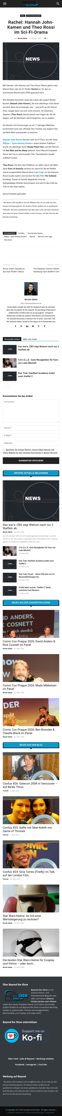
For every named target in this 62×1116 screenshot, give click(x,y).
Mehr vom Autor (30, 339)
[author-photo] (31, 295)
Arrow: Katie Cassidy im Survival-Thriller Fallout (14, 270)
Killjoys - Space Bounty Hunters (15, 236)
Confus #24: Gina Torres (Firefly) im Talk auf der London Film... (29, 873)
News (22, 16)
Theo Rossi (8, 240)
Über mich (13, 1058)
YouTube (42, 1064)
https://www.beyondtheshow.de (31, 303)
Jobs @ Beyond (27, 1058)
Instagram (31, 1064)
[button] (58, 3)
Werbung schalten (45, 1058)
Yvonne (5, 791)
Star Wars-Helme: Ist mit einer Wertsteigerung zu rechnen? (22, 917)
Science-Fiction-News (33, 16)
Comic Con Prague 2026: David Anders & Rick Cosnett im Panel (29, 643)
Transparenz (50, 1112)
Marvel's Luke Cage (45, 236)
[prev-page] (4, 386)
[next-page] (9, 386)
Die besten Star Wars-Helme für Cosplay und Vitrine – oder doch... (28, 961)
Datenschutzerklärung (34, 1112)
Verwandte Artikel (12, 339)
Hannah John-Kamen (12, 139)
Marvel (32, 236)
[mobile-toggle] (4, 3)
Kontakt (11, 1112)
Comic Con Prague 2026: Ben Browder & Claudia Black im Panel (29, 731)
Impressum (19, 1112)
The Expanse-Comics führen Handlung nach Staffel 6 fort (46, 270)
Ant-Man (21, 233)
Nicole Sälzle (22, 38)
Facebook (19, 1064)
